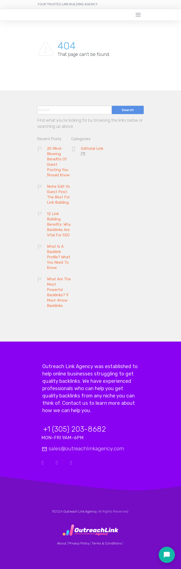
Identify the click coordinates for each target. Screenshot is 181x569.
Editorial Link (92, 148)
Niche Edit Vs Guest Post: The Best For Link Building (58, 194)
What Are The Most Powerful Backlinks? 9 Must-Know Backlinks (59, 292)
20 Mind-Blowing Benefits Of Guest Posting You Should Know (58, 161)
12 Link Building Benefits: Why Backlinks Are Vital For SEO (59, 224)
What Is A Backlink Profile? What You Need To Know (58, 257)
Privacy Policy (78, 543)
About (61, 543)
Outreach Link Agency (80, 511)
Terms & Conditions (107, 543)
